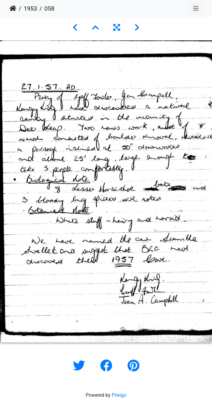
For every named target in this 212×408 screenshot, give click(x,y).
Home (12, 8)
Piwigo (119, 395)
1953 (30, 8)
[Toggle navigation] (196, 8)
